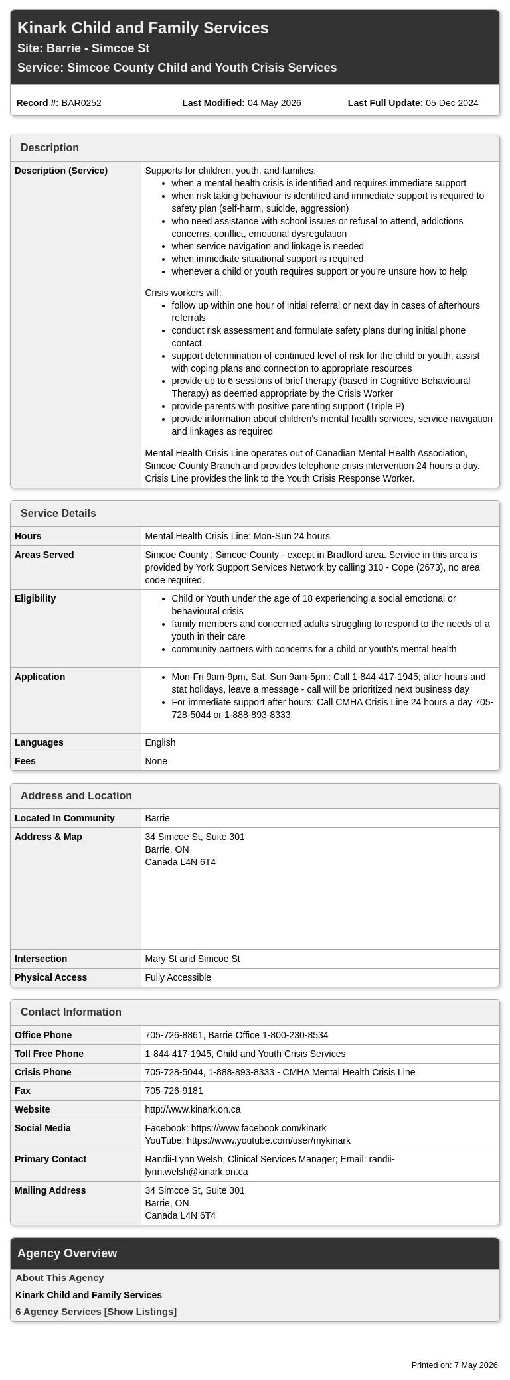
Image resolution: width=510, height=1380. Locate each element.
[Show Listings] (140, 1311)
